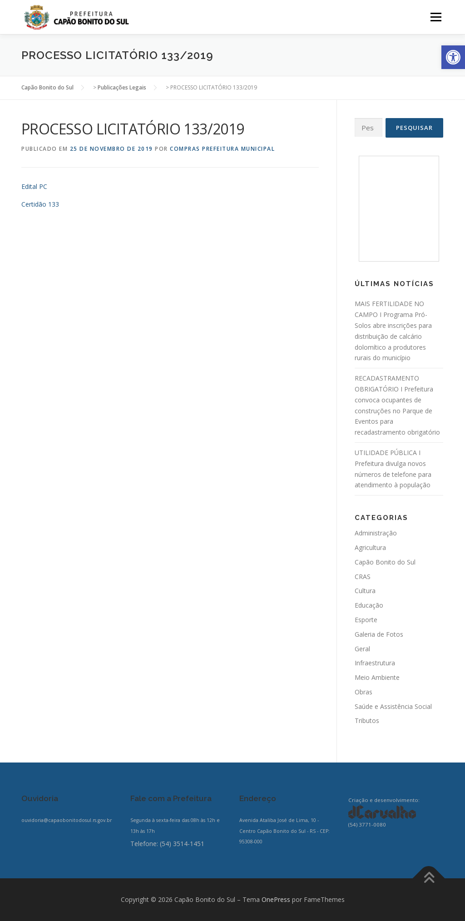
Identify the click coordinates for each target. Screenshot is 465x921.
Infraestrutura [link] (375, 663)
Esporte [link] (366, 619)
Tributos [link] (367, 720)
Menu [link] (436, 17)
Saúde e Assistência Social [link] (393, 706)
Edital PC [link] (34, 186)
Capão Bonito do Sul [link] (385, 562)
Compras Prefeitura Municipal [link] (222, 149)
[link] (453, 57)
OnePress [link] (276, 899)
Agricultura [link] (370, 547)
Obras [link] (363, 692)
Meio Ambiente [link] (377, 677)
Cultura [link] (365, 590)
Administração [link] (376, 533)
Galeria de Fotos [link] (379, 634)
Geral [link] (362, 648)
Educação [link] (369, 605)
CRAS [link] (363, 576)
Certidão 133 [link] (40, 204)
